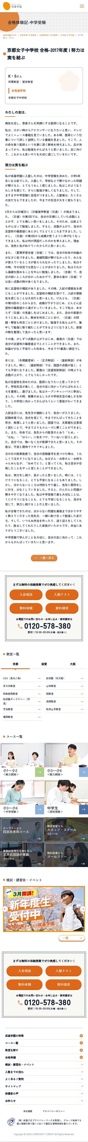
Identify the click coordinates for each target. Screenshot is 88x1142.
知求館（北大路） (56, 678)
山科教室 (51, 686)
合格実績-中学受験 (28, 35)
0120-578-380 (47, 625)
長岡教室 (51, 701)
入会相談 (26, 594)
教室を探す (11, 1050)
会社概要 (27, 1111)
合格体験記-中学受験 (48, 35)
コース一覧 (11, 1043)
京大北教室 (9, 686)
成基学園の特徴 (14, 1036)
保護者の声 (11, 1093)
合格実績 (10, 1057)
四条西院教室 (10, 693)
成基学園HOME (10, 35)
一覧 (65, 938)
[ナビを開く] (82, 6)
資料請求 (61, 607)
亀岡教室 (8, 716)
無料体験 (26, 607)
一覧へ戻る (47, 558)
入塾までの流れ (14, 1072)
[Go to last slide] (5, 909)
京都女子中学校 (67, 35)
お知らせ (10, 1101)
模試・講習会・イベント (19, 1064)
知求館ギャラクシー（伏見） (16, 701)
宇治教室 (8, 709)
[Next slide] (83, 909)
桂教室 (49, 693)
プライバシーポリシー (53, 1111)
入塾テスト (62, 594)
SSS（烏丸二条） (13, 678)
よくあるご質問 (14, 1079)
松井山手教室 (53, 709)
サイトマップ (13, 1086)
